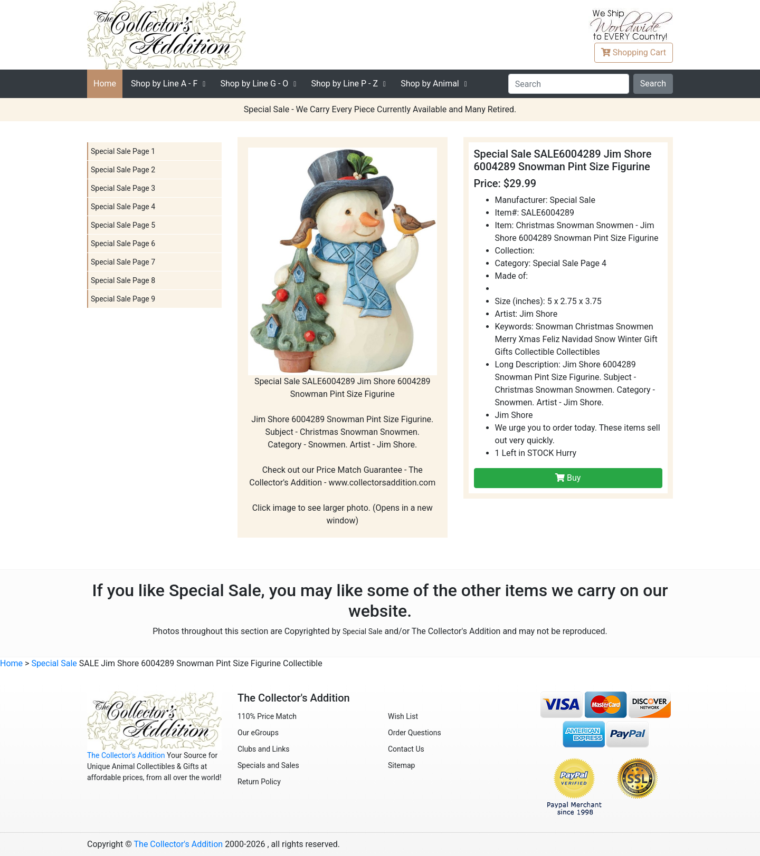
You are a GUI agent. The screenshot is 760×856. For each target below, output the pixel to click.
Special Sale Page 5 (123, 225)
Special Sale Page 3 (123, 188)
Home (104, 84)
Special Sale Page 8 (123, 280)
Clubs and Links (264, 749)
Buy (568, 478)
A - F (164, 84)
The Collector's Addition (126, 755)
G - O (254, 84)
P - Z (344, 84)
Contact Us (406, 749)
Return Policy (259, 781)
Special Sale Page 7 (123, 262)
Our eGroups (258, 732)
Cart (633, 52)
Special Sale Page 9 (123, 299)
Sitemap (401, 765)
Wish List (403, 716)
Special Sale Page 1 (123, 151)
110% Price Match (267, 716)
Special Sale (363, 631)
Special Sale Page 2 (123, 170)
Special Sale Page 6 (123, 243)
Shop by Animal (430, 84)
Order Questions (414, 732)
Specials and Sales (268, 765)
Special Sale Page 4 (123, 206)
